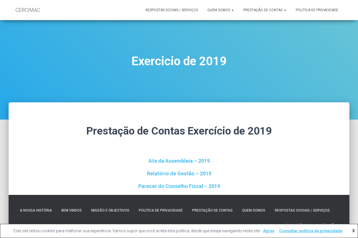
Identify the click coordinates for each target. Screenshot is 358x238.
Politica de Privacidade (317, 10)
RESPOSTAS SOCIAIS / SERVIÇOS (171, 10)
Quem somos (220, 10)
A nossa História (36, 210)
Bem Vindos (71, 210)
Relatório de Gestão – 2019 (179, 173)
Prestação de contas (264, 10)
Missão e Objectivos (110, 210)
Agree (269, 231)
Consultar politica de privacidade (311, 231)
